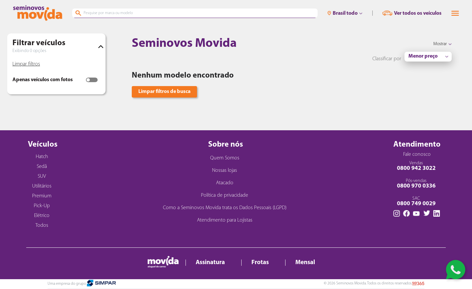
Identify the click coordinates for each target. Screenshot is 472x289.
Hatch (42, 156)
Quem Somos (224, 158)
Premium (41, 196)
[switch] (92, 80)
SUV (42, 176)
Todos (41, 225)
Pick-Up (42, 205)
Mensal (305, 263)
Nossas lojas (224, 170)
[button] (455, 13)
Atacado (224, 183)
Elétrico (41, 215)
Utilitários (41, 186)
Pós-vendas (416, 183)
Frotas (260, 263)
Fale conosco (417, 154)
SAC (416, 201)
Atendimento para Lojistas (224, 220)
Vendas (416, 166)
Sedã (42, 166)
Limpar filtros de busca (164, 91)
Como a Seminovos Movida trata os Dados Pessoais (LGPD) (224, 207)
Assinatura (210, 263)
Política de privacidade (224, 195)
